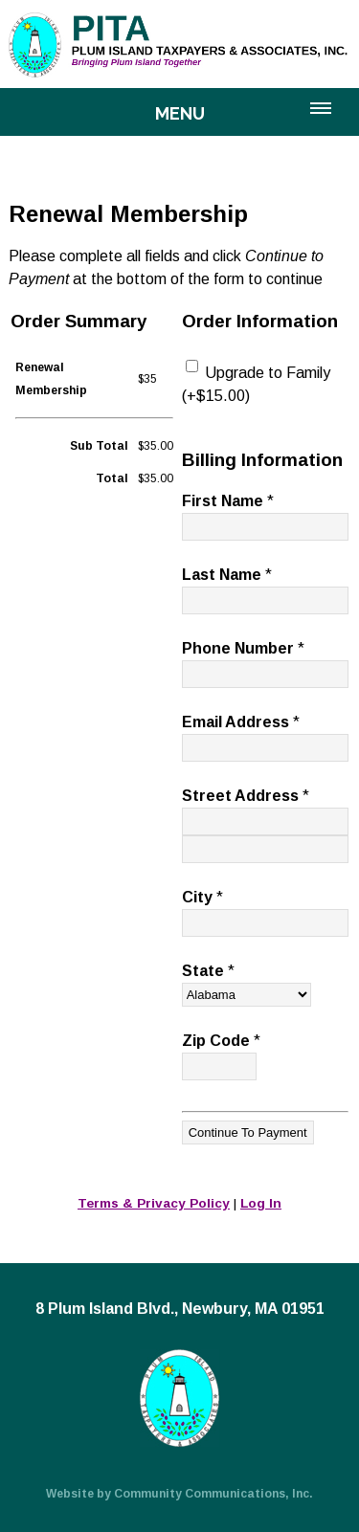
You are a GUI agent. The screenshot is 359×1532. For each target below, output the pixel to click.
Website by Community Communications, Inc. (179, 1493)
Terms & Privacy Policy (154, 1203)
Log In (260, 1203)
